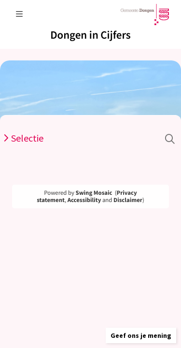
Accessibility (84, 200)
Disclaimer (127, 200)
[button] (141, 335)
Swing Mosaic (94, 193)
